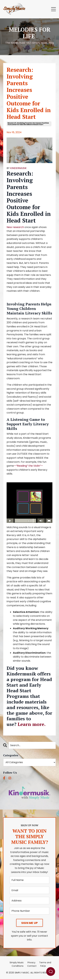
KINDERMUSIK (18, 168)
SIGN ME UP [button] (29, 923)
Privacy (31, 962)
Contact (32, 965)
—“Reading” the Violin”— (28, 466)
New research (15, 227)
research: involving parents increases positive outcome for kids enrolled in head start (28, 124)
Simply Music (17, 962)
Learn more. (32, 724)
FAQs (43, 965)
